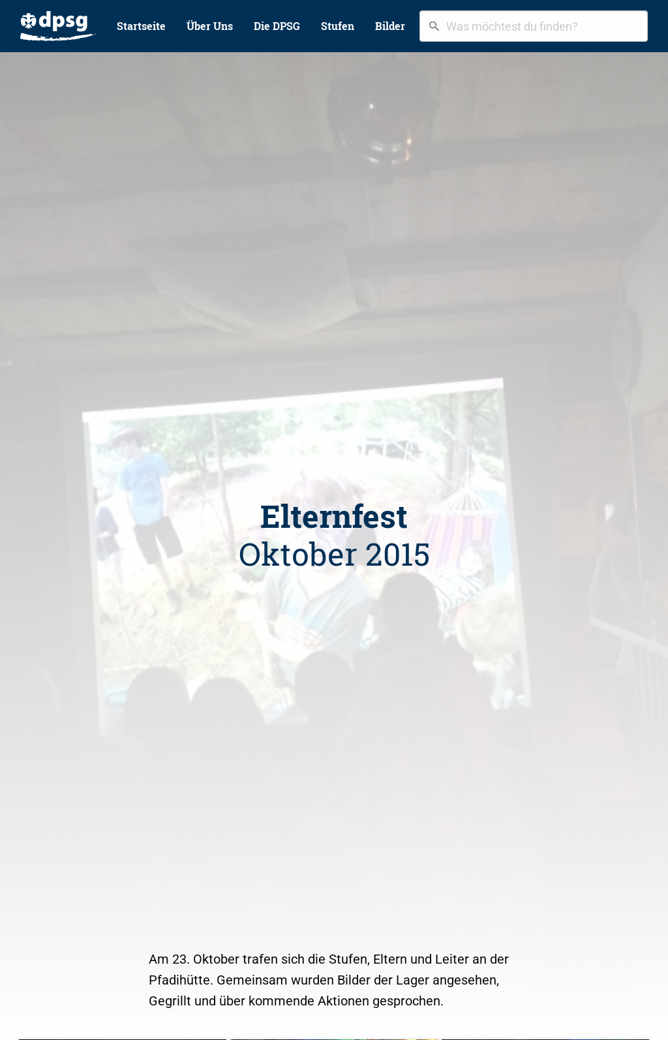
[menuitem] (58, 26)
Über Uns (210, 26)
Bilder (390, 26)
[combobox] (533, 26)
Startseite (141, 26)
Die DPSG (277, 26)
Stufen (337, 26)
